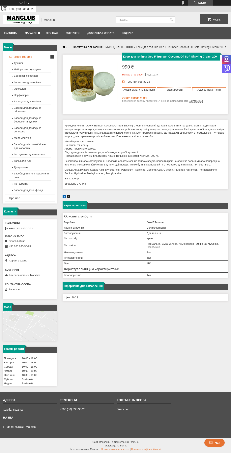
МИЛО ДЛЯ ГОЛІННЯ (119, 47)
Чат (214, 442)
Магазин (31, 32)
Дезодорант (21, 167)
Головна (10, 32)
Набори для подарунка (27, 69)
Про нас (52, 32)
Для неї (18, 63)
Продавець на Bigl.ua (115, 445)
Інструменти (21, 183)
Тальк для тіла (22, 160)
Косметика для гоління (88, 47)
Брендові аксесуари (26, 75)
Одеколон (20, 88)
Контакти (72, 32)
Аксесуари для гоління (27, 101)
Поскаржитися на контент (115, 449)
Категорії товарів (20, 56)
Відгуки (127, 32)
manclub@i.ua (17, 241)
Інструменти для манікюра (29, 154)
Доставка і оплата (100, 32)
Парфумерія (21, 95)
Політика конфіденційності (146, 449)
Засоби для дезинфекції (28, 190)
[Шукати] (171, 19)
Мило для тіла (22, 137)
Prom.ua (134, 442)
